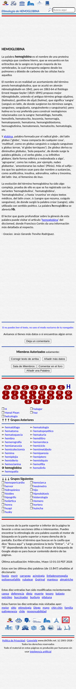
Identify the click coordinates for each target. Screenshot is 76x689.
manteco (52, 579)
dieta (29, 593)
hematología (41, 427)
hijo (35, 490)
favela (5, 576)
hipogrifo (10, 497)
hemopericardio (15, 482)
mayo (46, 607)
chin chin (57, 607)
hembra (9, 438)
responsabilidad (36, 611)
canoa (5, 593)
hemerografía (13, 442)
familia (69, 607)
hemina (9, 453)
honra (8, 504)
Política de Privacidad (14, 640)
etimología (24, 607)
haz (35, 412)
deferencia (17, 593)
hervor (9, 486)
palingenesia (9, 611)
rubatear (27, 579)
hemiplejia (11, 457)
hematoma (11, 431)
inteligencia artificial (40, 651)
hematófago (12, 427)
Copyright (32, 640)
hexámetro (40, 486)
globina (8, 136)
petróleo (7, 597)
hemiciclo (39, 446)
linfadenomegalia (57, 576)
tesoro (50, 593)
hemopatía (11, 471)
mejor (5, 607)
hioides (9, 493)
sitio (13, 607)
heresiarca (39, 482)
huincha (38, 508)
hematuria (39, 435)
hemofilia (39, 464)
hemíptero (39, 457)
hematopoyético (43, 431)
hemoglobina (50, 220)
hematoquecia (13, 435)
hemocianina (13, 464)
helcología (11, 416)
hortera (37, 504)
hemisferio (11, 460)
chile (22, 611)
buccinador (21, 597)
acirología (39, 576)
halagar (37, 409)
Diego (37, 607)
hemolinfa (39, 468)
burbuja (35, 597)
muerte (39, 593)
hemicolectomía (15, 449)
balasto (60, 593)
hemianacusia (13, 446)
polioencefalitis (11, 579)
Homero (38, 501)
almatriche (66, 579)
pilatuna (47, 597)
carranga (25, 576)
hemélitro (39, 438)
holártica (10, 501)
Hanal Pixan (12, 412)
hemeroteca (40, 442)
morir (14, 576)
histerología (40, 497)
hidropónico (12, 490)
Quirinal (40, 579)
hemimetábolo (42, 449)
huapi (8, 508)
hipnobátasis (41, 493)
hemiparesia (40, 453)
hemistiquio (40, 460)
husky (8, 512)
